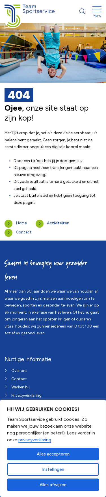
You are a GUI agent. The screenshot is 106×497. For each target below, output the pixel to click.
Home (21, 223)
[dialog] (53, 448)
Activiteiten (58, 223)
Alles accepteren (53, 454)
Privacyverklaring (26, 395)
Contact (24, 232)
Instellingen (53, 469)
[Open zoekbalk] (82, 11)
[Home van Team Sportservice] (30, 11)
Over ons (19, 370)
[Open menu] (96, 12)
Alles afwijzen (53, 484)
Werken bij (20, 387)
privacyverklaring (34, 439)
